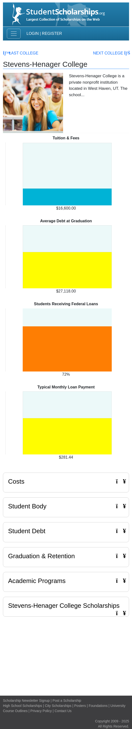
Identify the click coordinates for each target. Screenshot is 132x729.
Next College (111, 53)
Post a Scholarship (67, 700)
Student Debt (66, 531)
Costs (66, 481)
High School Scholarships (22, 706)
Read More (99, 105)
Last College (20, 53)
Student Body (66, 506)
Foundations (98, 706)
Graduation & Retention (66, 556)
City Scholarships (58, 706)
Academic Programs (66, 580)
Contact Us (62, 711)
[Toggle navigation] (14, 34)
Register (52, 33)
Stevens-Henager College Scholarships (63, 605)
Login (32, 33)
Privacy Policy (41, 711)
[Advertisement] (66, 655)
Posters (80, 706)
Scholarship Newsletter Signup (26, 700)
